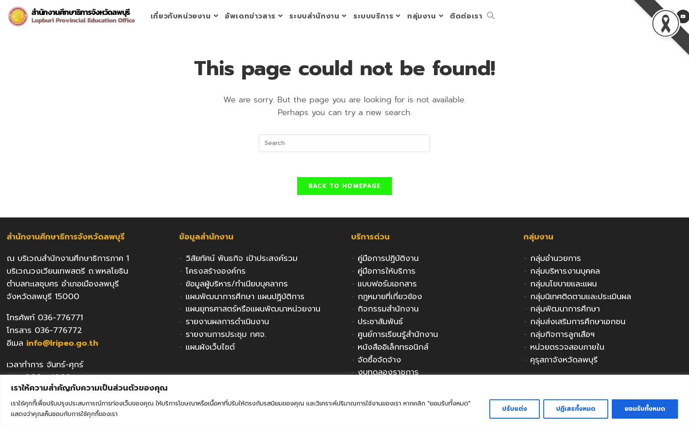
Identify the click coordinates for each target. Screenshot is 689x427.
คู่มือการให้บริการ (387, 273)
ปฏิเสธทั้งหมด (576, 408)
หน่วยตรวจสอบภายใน (567, 348)
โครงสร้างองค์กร (216, 273)
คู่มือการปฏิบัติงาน (388, 260)
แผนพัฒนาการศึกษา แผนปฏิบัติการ (245, 298)
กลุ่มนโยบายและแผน (563, 285)
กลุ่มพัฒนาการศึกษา (565, 310)
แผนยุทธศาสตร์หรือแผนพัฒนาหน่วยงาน (253, 310)
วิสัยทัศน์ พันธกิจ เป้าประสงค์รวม (242, 260)
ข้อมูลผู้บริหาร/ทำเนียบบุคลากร (237, 285)
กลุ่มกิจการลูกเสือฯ (562, 336)
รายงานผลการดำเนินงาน (227, 323)
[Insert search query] (344, 143)
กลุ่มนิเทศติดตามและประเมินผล (580, 298)
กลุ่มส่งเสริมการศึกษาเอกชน (577, 323)
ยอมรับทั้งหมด (644, 408)
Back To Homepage (345, 188)
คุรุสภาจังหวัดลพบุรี (564, 361)
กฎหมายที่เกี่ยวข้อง (390, 298)
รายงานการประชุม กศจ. (226, 336)
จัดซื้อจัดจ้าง (379, 361)
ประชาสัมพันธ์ (380, 323)
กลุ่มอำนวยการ (555, 260)
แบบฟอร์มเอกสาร (387, 285)
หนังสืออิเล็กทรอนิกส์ (393, 348)
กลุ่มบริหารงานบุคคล (565, 273)
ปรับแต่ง (514, 408)
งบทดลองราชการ (388, 374)
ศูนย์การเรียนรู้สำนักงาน (398, 336)
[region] (344, 401)
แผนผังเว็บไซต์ (210, 348)
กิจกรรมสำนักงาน (388, 310)
